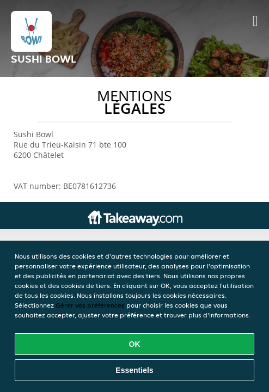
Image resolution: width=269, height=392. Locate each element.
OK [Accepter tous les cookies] (134, 344)
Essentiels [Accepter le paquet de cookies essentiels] (134, 370)
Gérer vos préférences (90, 305)
